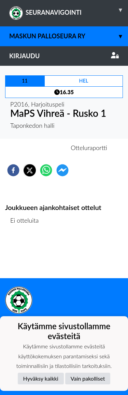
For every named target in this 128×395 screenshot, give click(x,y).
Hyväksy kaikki (40, 378)
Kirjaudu (64, 56)
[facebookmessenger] (62, 170)
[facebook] (13, 170)
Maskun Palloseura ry (68, 36)
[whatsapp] (46, 170)
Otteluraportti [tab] (89, 147)
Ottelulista (27, 255)
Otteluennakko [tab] (40, 147)
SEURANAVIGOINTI (68, 10)
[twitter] (30, 170)
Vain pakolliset (88, 378)
